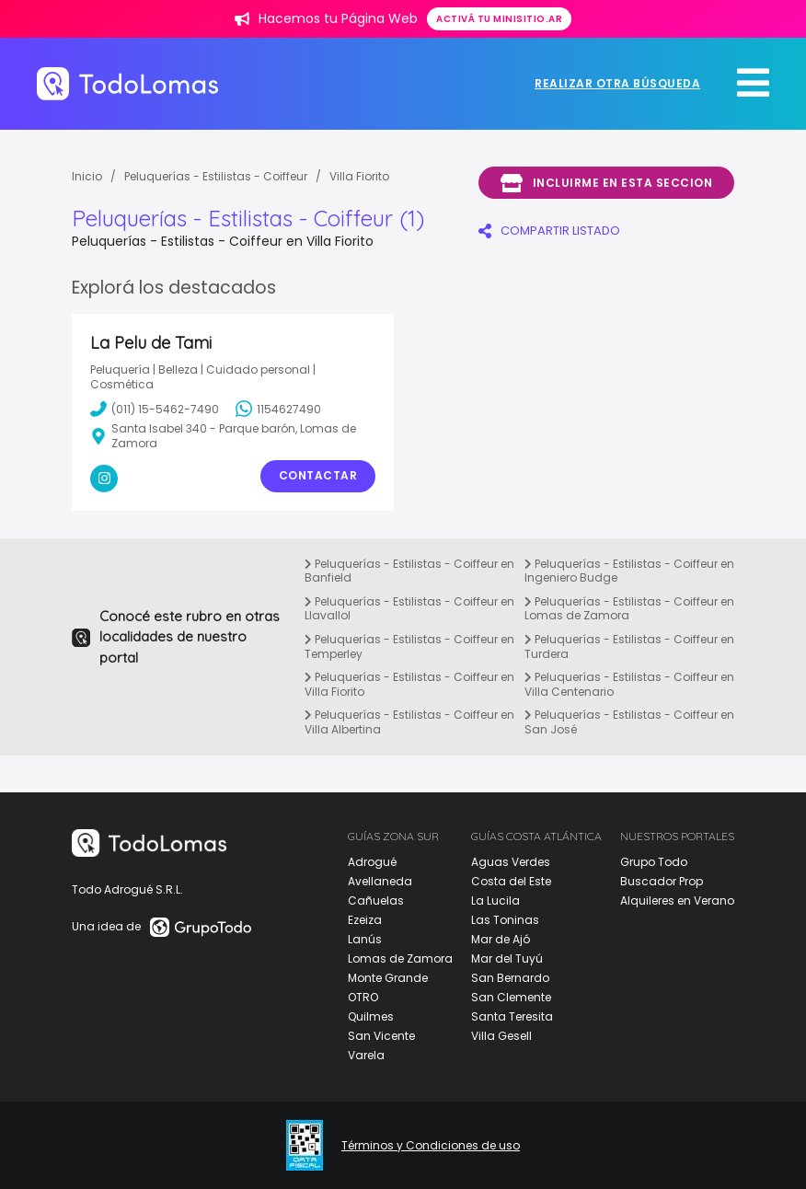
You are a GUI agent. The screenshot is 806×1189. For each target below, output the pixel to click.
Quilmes (371, 1016)
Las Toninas (505, 920)
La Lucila (495, 900)
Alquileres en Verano (677, 900)
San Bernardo (510, 978)
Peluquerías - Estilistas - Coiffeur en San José (629, 722)
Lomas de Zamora (400, 958)
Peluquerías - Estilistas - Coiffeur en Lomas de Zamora (629, 609)
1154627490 (278, 408)
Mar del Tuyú (507, 958)
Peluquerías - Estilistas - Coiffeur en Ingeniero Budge (629, 571)
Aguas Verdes (510, 862)
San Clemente (511, 997)
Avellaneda (380, 881)
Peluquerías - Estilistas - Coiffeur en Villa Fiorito (409, 684)
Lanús (365, 939)
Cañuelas (376, 900)
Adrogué (372, 862)
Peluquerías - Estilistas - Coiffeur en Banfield (409, 571)
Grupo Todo (653, 862)
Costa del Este (511, 881)
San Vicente (381, 1036)
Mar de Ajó (500, 939)
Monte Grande (388, 978)
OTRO (363, 997)
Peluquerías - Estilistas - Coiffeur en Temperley (409, 646)
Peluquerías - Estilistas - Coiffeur (215, 176)
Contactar (318, 475)
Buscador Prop (661, 881)
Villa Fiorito (359, 176)
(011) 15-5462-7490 (154, 408)
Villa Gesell (501, 1036)
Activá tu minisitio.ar (499, 19)
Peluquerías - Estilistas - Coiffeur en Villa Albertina (409, 722)
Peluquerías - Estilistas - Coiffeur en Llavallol (409, 609)
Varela (366, 1055)
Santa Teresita (512, 1016)
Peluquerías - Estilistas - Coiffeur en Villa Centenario (629, 684)
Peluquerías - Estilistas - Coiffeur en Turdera (629, 646)
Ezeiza (365, 920)
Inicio (87, 176)
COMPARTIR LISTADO (549, 230)
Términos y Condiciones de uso (430, 1145)
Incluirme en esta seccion (606, 183)
